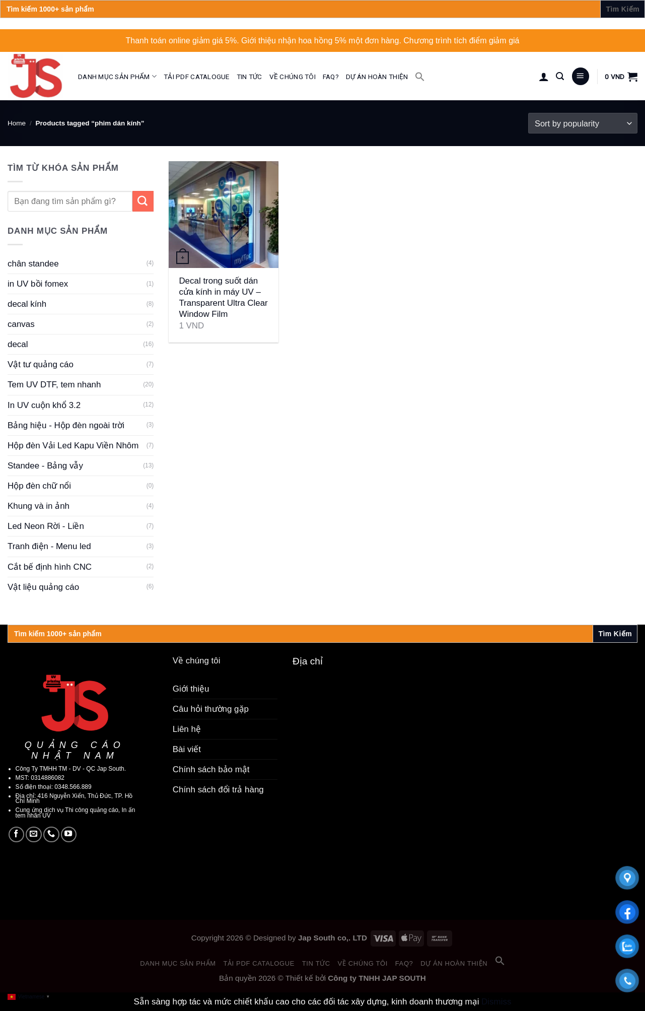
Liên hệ (187, 729)
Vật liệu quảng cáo (43, 587)
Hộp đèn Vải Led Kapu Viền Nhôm (73, 445)
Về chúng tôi (292, 77)
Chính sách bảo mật (211, 769)
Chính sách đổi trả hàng (218, 789)
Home (17, 123)
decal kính (27, 304)
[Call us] (51, 835)
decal (18, 344)
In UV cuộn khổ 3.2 (44, 405)
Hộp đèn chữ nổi (39, 486)
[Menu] (580, 76)
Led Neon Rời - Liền (46, 526)
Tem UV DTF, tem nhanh (54, 384)
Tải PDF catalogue (197, 77)
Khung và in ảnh (38, 506)
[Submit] (143, 201)
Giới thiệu (191, 689)
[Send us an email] (34, 835)
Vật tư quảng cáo (41, 364)
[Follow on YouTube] (69, 835)
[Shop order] (582, 123)
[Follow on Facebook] (17, 835)
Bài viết (187, 749)
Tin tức (249, 77)
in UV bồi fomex (38, 284)
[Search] (560, 76)
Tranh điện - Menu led (49, 546)
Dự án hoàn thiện (377, 77)
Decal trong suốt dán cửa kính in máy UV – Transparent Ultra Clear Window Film (223, 297)
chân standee (33, 263)
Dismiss (496, 1001)
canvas (21, 324)
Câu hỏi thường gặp (211, 709)
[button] (420, 76)
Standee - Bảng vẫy (45, 465)
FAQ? (331, 77)
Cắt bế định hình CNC (50, 567)
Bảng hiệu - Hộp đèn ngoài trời (66, 425)
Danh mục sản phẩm (117, 76)
